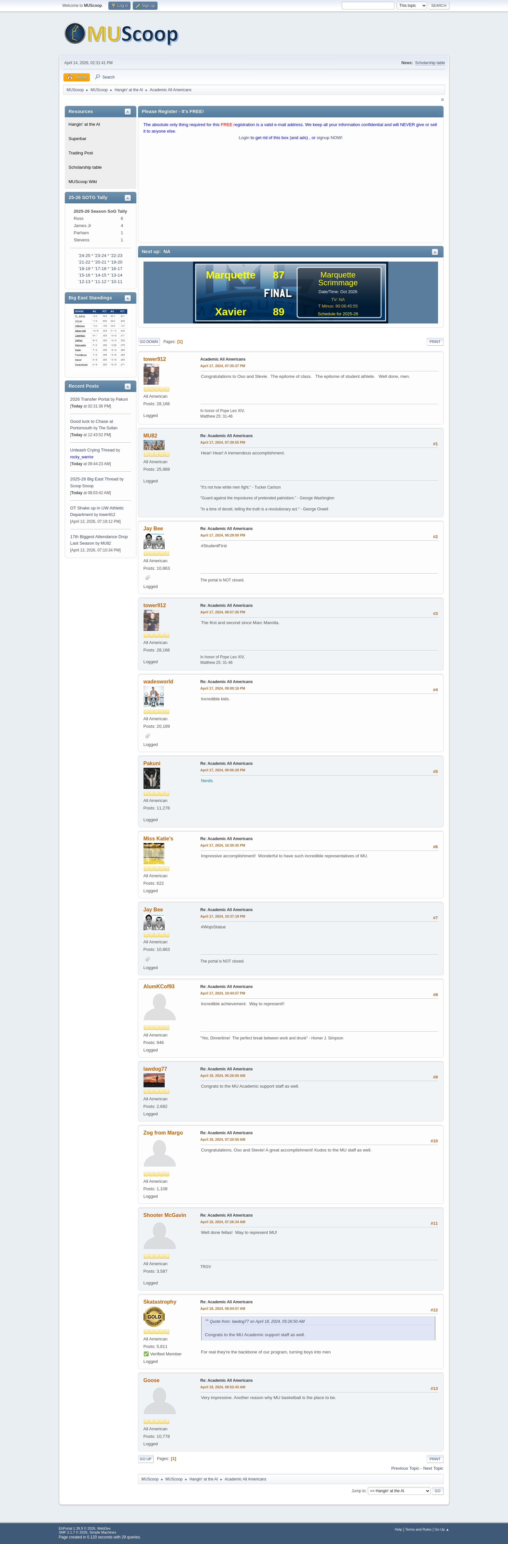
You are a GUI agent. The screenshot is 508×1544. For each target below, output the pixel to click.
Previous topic (405, 1468)
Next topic (433, 1468)
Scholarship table (430, 63)
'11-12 (100, 281)
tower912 (107, 514)
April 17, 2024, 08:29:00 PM (222, 535)
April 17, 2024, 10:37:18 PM (222, 916)
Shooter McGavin (165, 1215)
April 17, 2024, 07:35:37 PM (222, 366)
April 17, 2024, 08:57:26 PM (222, 612)
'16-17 (116, 268)
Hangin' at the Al (84, 124)
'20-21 (100, 262)
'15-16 (84, 275)
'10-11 (116, 281)
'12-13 (84, 281)
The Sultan (108, 428)
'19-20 (116, 262)
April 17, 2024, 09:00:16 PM (222, 688)
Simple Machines (102, 1532)
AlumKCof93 (159, 986)
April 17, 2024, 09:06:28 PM (222, 770)
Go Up (146, 1459)
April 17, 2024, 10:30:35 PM (222, 845)
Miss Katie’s (158, 838)
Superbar (78, 138)
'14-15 (100, 275)
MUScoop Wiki (83, 181)
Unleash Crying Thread (92, 450)
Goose (152, 1380)
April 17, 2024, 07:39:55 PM (222, 442)
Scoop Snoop (82, 486)
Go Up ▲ (442, 1529)
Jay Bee (153, 528)
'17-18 (100, 268)
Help (398, 1529)
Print (435, 342)
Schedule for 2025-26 (338, 313)
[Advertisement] (291, 193)
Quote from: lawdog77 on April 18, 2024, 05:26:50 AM (257, 1321)
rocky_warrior (82, 457)
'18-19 (84, 268)
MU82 (106, 543)
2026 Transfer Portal (90, 399)
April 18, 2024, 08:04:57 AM (222, 1308)
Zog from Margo (163, 1133)
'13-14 (116, 275)
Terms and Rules (418, 1529)
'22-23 (116, 255)
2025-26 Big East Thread (94, 479)
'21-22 (84, 262)
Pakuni (122, 399)
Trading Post (81, 152)
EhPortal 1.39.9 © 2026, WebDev (85, 1528)
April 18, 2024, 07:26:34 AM (222, 1222)
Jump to (359, 1491)
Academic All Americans (223, 359)
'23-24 (100, 255)
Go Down (149, 342)
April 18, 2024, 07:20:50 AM (222, 1139)
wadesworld (158, 681)
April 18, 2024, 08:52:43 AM (222, 1387)
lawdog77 (155, 1069)
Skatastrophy (160, 1302)
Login (244, 137)
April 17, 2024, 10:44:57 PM (222, 993)
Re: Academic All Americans (226, 436)
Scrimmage (338, 282)
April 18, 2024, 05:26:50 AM (222, 1076)
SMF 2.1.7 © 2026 (73, 1532)
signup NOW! (329, 137)
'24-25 (84, 255)
